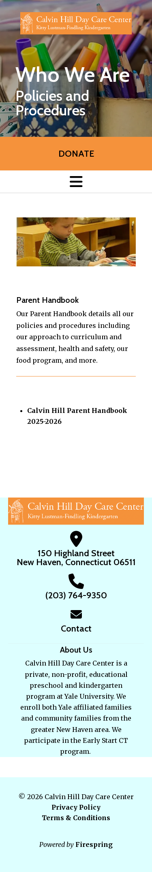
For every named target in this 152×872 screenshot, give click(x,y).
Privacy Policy (76, 807)
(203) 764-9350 (76, 595)
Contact (76, 628)
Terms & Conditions (76, 818)
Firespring (94, 844)
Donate (76, 153)
